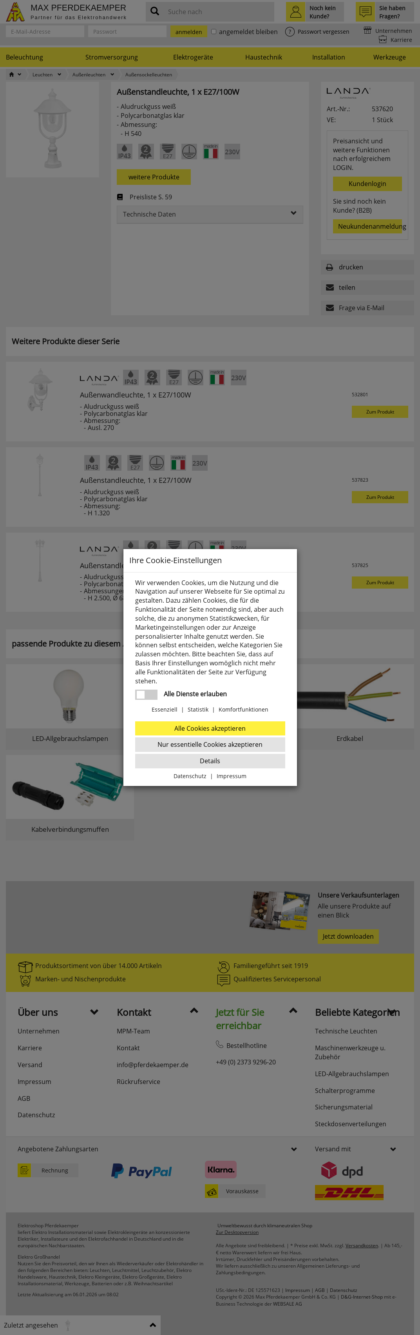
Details (210, 761)
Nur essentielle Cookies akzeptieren (210, 744)
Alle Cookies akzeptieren (210, 728)
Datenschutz (190, 776)
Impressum (231, 776)
